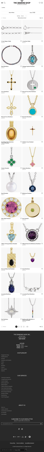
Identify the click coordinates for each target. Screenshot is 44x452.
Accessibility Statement (29, 443)
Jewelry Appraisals (5, 382)
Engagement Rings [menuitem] (5, 355)
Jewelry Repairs (4, 384)
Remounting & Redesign (6, 391)
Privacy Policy (12, 443)
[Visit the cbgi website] (23, 437)
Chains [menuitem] (2, 362)
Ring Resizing (4, 395)
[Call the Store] (22, 338)
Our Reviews (3, 412)
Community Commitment (6, 410)
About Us (3, 407)
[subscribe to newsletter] (41, 424)
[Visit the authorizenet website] (29, 437)
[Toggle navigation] (2, 3)
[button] (4, 3)
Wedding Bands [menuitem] (4, 356)
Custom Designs (4, 381)
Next (40, 17)
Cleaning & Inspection (5, 377)
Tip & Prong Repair (5, 397)
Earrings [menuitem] (3, 358)
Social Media (3, 414)
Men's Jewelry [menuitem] (4, 369)
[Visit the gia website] (14, 437)
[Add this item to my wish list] (21, 41)
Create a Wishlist (4, 409)
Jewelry (3, 7)
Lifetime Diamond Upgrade (6, 386)
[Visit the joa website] (26, 437)
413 (27, 326)
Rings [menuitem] (2, 363)
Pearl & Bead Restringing (6, 388)
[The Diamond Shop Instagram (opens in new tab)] (25, 429)
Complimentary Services (6, 379)
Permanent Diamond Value (6, 389)
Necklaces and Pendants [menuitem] (6, 360)
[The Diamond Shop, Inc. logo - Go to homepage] (22, 3)
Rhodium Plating (4, 393)
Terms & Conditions (20, 443)
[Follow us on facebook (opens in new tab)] (19, 429)
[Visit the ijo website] (18, 437)
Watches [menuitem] (3, 370)
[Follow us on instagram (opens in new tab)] (22, 429)
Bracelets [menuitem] (3, 365)
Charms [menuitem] (2, 367)
